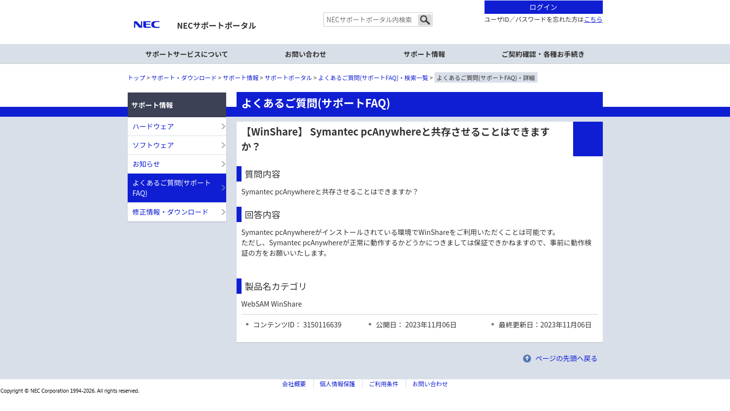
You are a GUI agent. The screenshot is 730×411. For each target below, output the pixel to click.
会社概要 (294, 383)
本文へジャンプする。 (365, 0)
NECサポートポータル (216, 25)
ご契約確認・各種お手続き (543, 54)
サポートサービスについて (187, 54)
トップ (137, 77)
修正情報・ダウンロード (171, 212)
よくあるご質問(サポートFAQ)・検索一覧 (373, 77)
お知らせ (146, 164)
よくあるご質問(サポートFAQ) (172, 188)
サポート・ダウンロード (184, 77)
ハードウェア (153, 126)
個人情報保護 (337, 383)
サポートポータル (288, 77)
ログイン (543, 7)
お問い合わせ (306, 54)
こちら (593, 19)
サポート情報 (240, 77)
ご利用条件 (383, 383)
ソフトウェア (153, 145)
